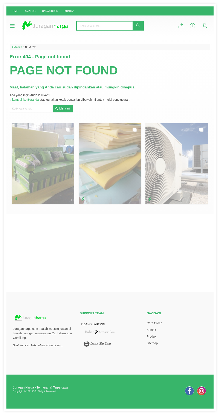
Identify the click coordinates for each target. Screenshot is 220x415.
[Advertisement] (110, 253)
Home (14, 11)
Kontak (69, 11)
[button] (138, 26)
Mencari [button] (62, 108)
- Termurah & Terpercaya (40, 387)
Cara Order (50, 11)
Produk (151, 336)
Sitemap (152, 343)
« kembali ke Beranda (24, 99)
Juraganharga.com (25, 328)
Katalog (30, 11)
